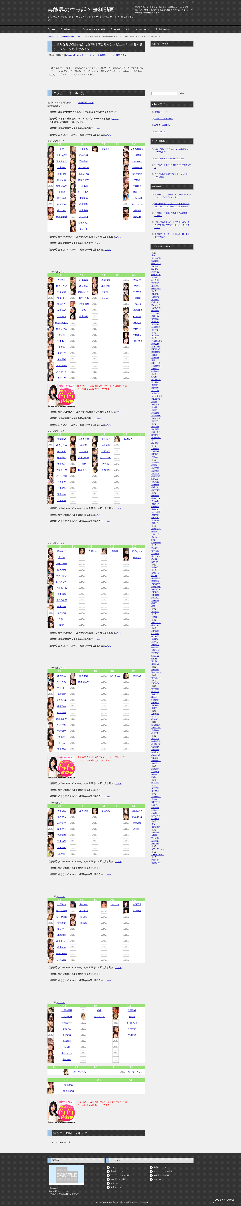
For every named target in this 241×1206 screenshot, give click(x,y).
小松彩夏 (137, 322)
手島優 (115, 551)
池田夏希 (83, 149)
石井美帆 (83, 161)
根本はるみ (115, 675)
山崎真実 (67, 1041)
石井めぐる (83, 167)
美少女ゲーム (164, 29)
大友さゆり (137, 161)
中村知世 (61, 731)
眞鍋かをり (61, 953)
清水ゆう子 (83, 457)
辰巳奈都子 (61, 600)
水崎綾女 (83, 904)
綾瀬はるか (61, 186)
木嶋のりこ (83, 292)
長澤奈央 (61, 706)
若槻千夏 (68, 1084)
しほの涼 (83, 451)
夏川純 (61, 743)
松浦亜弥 (61, 923)
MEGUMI (115, 904)
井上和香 (83, 210)
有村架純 (61, 204)
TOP (53, 29)
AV (66, 55)
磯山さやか (83, 180)
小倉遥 (137, 180)
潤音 (83, 463)
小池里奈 (137, 292)
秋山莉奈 (61, 173)
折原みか (137, 216)
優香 (99, 1010)
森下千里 (137, 904)
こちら (61, 105)
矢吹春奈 (67, 1035)
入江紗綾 (83, 216)
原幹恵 (61, 853)
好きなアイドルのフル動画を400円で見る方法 (172, 166)
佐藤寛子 (61, 463)
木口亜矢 (83, 286)
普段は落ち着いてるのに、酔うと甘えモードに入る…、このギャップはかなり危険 (172, 205)
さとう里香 (61, 476)
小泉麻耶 (137, 298)
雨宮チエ (61, 180)
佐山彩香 (61, 488)
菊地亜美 (83, 279)
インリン (83, 229)
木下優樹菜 (83, 304)
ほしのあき (137, 810)
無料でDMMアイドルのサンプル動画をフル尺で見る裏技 (172, 150)
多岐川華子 (61, 563)
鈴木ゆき (105, 470)
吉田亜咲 (132, 1035)
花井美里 (61, 823)
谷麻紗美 (61, 612)
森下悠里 (137, 910)
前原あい (61, 904)
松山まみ (61, 947)
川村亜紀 (61, 359)
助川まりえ (105, 457)
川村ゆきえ (61, 371)
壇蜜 (61, 625)
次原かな (93, 551)
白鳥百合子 (83, 470)
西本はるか (83, 682)
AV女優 (71, 55)
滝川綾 (61, 557)
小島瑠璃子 (137, 310)
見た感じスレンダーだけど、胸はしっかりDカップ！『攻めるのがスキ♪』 (172, 195)
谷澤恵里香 (66, 1010)
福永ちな (105, 810)
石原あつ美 (83, 173)
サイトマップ (188, 2)
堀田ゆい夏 (137, 817)
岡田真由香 (137, 167)
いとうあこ (83, 192)
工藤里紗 (105, 286)
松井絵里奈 (61, 910)
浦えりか (105, 149)
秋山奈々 (61, 167)
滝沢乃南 (61, 569)
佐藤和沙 (61, 457)
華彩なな (61, 304)
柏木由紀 (61, 310)
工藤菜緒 (105, 279)
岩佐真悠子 (83, 223)
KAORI (61, 279)
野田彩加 (137, 675)
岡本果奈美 (137, 173)
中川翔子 (61, 688)
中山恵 (61, 737)
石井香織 (83, 155)
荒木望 (61, 192)
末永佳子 (105, 439)
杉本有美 (105, 445)
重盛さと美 (83, 439)
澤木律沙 (61, 494)
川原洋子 (61, 353)
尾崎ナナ (137, 192)
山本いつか (66, 1053)
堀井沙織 (137, 823)
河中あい (61, 341)
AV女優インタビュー (87, 55)
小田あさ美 (137, 198)
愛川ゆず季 (61, 155)
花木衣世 (61, 829)
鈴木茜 (106, 463)
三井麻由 (83, 910)
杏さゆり (61, 210)
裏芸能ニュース (70, 29)
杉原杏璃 (105, 451)
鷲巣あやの (68, 1091)
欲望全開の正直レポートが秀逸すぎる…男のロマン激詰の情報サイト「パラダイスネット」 (172, 225)
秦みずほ (61, 817)
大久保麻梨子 (137, 149)
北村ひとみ (83, 298)
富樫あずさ (137, 551)
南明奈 (83, 916)
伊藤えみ (83, 198)
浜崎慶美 (61, 835)
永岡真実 (61, 675)
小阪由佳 (137, 304)
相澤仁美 (155, 261)
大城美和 (137, 155)
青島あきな (61, 161)
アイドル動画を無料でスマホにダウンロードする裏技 (172, 175)
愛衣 (61, 149)
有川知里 (61, 198)
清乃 (83, 310)
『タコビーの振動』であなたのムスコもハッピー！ (172, 214)
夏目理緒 (61, 749)
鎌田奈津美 (61, 329)
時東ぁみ (137, 557)
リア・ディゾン (78, 1072)
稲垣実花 (83, 204)
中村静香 (61, 725)
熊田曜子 (105, 292)
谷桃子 (61, 619)
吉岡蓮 (132, 1016)
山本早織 (67, 1059)
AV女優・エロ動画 (121, 29)
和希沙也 (61, 316)
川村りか (61, 378)
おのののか (137, 204)
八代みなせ (66, 1016)
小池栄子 (137, 279)
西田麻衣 (83, 675)
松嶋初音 (61, 935)
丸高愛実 (61, 959)
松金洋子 (61, 929)
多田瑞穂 (61, 594)
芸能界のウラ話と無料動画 (81, 10)
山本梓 (67, 1047)
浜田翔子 (61, 841)
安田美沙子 (66, 1022)
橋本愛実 (61, 810)
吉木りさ (132, 1029)
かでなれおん (61, 322)
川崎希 (61, 335)
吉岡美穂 (132, 1010)
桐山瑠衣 (83, 316)
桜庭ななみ (61, 445)
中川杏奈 (61, 682)
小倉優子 (137, 186)
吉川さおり (131, 1022)
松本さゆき (61, 941)
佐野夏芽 (61, 482)
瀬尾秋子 (128, 439)
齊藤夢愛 (61, 439)
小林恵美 (137, 329)
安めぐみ (67, 1029)
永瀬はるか (61, 718)
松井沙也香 (61, 916)
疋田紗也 (83, 810)
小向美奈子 (137, 341)
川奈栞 (61, 347)
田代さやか (61, 582)
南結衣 (83, 923)
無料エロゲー (144, 29)
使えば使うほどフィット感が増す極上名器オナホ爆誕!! (172, 235)
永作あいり (61, 700)
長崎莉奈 (61, 694)
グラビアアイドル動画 (95, 29)
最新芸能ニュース (106, 55)
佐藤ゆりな (61, 470)
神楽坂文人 (121, 55)
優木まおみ (99, 1016)
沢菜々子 (61, 500)
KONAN (137, 316)
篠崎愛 (83, 445)
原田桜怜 (61, 847)
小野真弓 (137, 210)
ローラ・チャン (135, 1072)
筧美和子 (61, 298)
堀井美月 (137, 829)
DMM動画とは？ (85, 102)
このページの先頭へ (228, 1200)
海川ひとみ (61, 286)
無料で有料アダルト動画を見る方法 (169, 158)
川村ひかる (61, 365)
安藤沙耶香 (61, 216)
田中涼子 (61, 606)
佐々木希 (61, 451)
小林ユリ (137, 335)
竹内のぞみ (61, 576)
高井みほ (61, 551)
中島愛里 (61, 712)
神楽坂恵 (61, 292)
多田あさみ (61, 588)
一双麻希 (83, 186)
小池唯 (137, 286)
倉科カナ (105, 298)
